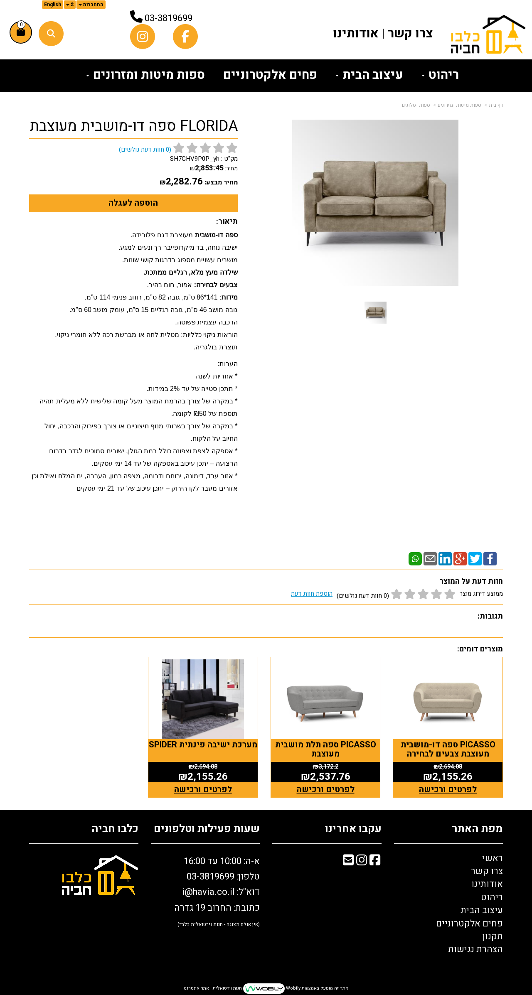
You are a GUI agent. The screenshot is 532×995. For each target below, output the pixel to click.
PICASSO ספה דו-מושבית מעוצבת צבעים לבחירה (448, 748)
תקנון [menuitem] (493, 935)
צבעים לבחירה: (214, 284)
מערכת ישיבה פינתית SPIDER (205, 748)
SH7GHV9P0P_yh (194, 158)
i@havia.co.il (208, 891)
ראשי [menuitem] (492, 857)
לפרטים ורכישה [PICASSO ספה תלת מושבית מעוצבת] (327, 789)
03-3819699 (168, 18)
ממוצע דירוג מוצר (397, 594)
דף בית (496, 105)
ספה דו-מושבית (216, 234)
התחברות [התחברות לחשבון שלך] (91, 4)
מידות (230, 297)
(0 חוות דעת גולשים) (363, 595)
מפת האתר (477, 828)
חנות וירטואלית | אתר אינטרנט (213, 987)
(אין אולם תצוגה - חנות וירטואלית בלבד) (218, 923)
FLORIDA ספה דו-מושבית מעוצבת (134, 126)
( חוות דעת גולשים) (145, 149)
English (52, 4)
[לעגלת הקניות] (20, 32)
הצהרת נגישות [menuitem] (475, 949)
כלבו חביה (114, 828)
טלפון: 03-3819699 (223, 875)
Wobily (292, 987)
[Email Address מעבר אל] (348, 860)
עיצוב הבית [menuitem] (369, 75)
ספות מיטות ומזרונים (459, 105)
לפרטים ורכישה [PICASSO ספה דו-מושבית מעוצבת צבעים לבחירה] (448, 789)
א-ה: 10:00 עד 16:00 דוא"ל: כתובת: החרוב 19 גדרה (217, 891)
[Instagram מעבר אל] (361, 860)
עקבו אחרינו (353, 828)
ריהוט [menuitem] (440, 75)
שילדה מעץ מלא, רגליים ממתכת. (189, 272)
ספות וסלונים (416, 105)
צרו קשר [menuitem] (410, 34)
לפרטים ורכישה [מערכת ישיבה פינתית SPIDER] (205, 789)
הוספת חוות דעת (311, 593)
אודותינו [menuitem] (356, 34)
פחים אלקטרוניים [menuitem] (270, 75)
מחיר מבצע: (221, 182)
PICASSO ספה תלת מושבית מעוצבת (326, 748)
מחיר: (214, 168)
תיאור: (227, 221)
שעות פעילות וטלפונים (207, 828)
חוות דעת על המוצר (471, 581)
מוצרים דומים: (480, 649)
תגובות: (490, 616)
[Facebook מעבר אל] (374, 860)
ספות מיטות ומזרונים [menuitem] (145, 75)
